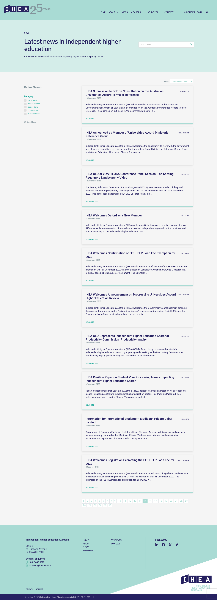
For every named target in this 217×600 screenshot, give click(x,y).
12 (130, 501)
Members (88, 550)
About (86, 543)
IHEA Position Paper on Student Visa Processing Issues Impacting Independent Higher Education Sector (130, 379)
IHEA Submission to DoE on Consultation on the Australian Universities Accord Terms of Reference (125, 93)
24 (84, 505)
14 (140, 501)
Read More (90, 119)
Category (28, 96)
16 (150, 501)
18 (161, 501)
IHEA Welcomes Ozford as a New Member (114, 215)
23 (186, 501)
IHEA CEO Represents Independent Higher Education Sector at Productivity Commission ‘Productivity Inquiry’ (127, 337)
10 (119, 501)
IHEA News (30, 100)
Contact (115, 543)
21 (176, 501)
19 (166, 501)
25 (89, 505)
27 (100, 505)
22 (181, 501)
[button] (113, 12)
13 (135, 501)
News (26, 33)
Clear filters (31, 122)
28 (105, 505)
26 (95, 505)
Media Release (32, 103)
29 (110, 505)
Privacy (29, 589)
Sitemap (39, 589)
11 (125, 501)
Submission (31, 110)
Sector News (31, 107)
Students (116, 540)
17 (155, 501)
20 (171, 501)
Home (86, 540)
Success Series (32, 113)
